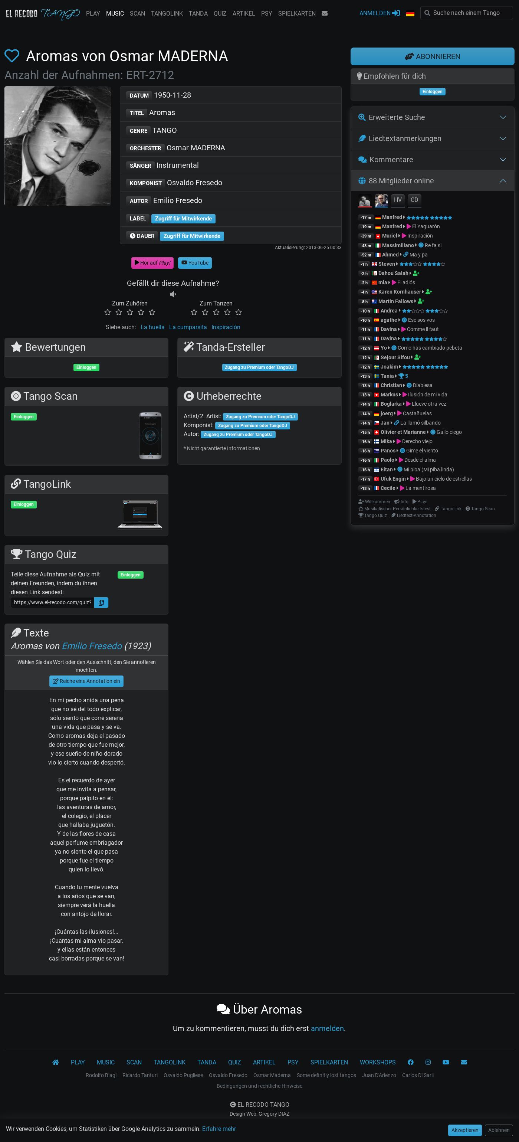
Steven (386, 264)
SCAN (137, 13)
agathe (389, 320)
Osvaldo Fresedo (174, 183)
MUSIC (115, 13)
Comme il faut (423, 329)
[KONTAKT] (464, 1062)
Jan (385, 423)
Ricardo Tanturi (140, 1075)
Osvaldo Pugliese (183, 1075)
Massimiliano (398, 245)
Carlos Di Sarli (418, 1075)
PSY (266, 13)
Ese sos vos (421, 320)
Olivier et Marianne (403, 432)
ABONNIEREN (432, 56)
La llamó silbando (420, 423)
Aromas (150, 113)
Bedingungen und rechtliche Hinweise (259, 1086)
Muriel (389, 236)
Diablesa (423, 385)
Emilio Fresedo (164, 201)
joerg (387, 413)
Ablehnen (499, 1130)
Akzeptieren (465, 1130)
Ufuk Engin (393, 479)
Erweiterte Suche (391, 117)
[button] (410, 14)
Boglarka (391, 404)
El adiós (406, 282)
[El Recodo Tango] (55, 1062)
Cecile (388, 488)
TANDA (198, 13)
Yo (384, 348)
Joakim (389, 367)
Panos (388, 451)
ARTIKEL (244, 13)
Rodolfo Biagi (101, 1075)
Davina (389, 329)
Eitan (387, 469)
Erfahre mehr (219, 1128)
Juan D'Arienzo (379, 1075)
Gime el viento (422, 451)
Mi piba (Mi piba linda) (429, 469)
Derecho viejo (417, 441)
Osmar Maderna (272, 1075)
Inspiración (225, 327)
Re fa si (433, 245)
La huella (153, 327)
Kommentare (386, 159)
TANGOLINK (167, 13)
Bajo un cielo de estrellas (444, 479)
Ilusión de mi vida (427, 394)
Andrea (389, 311)
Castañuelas (417, 413)
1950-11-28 (158, 96)
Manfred (392, 217)
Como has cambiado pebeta (430, 348)
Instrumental (162, 166)
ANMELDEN (379, 13)
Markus (389, 394)
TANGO (151, 131)
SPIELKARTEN (297, 13)
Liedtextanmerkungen (399, 138)
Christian (391, 385)
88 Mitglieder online (396, 180)
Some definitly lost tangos (326, 1075)
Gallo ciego (449, 432)
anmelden (327, 1028)
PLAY (93, 13)
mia (382, 282)
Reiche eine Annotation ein (86, 681)
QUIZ (220, 13)
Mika (386, 441)
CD (414, 199)
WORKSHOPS (378, 1062)
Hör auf (152, 263)
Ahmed (390, 255)
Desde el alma (420, 460)
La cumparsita (188, 327)
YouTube (194, 263)
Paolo (387, 460)
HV (398, 199)
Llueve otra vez (429, 404)
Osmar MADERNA (176, 148)
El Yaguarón (426, 226)
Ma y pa (419, 255)
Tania (387, 376)
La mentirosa (420, 488)
